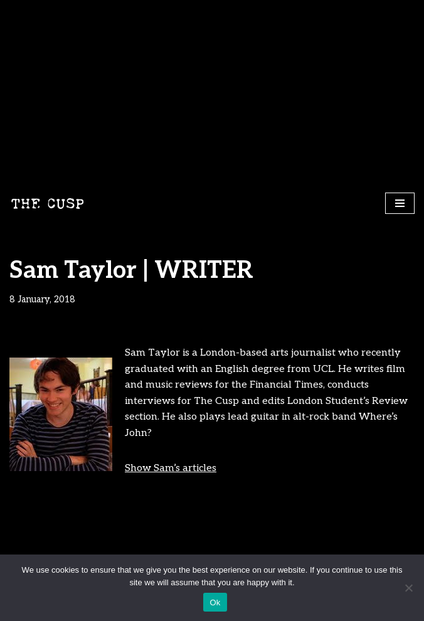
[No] (408, 587)
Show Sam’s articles (170, 468)
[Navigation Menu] (400, 203)
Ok (214, 602)
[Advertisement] (212, 94)
